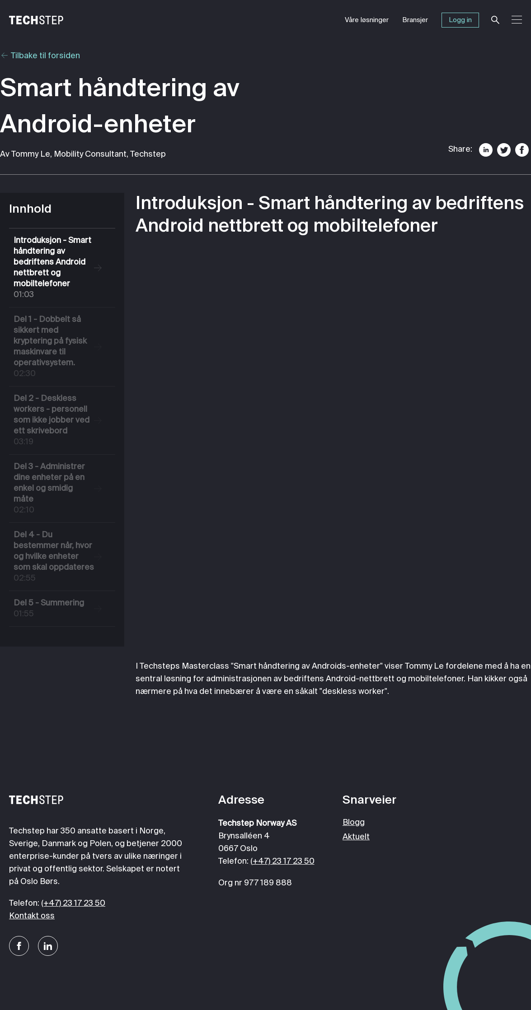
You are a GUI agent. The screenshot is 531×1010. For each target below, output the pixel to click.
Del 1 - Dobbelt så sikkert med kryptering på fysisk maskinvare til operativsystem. (54, 347)
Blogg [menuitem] (354, 823)
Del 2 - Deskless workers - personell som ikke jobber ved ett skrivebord (54, 421)
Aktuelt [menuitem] (356, 837)
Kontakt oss (32, 916)
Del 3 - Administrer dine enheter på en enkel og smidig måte (54, 489)
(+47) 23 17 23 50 (73, 903)
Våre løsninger (367, 20)
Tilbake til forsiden (40, 56)
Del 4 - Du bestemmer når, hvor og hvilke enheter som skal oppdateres (54, 557)
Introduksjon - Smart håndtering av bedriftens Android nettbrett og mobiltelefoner (54, 268)
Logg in (460, 20)
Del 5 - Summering (54, 609)
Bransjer (415, 20)
